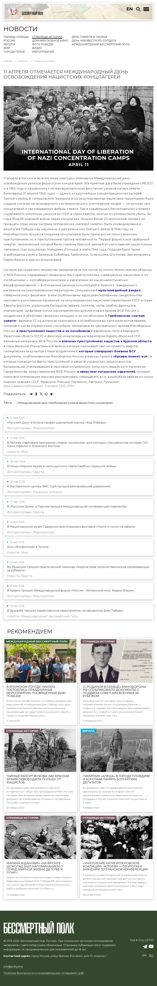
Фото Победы (42, 44)
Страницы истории (47, 37)
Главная (8, 61)
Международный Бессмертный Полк (101, 44)
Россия (9, 40)
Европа (9, 44)
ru (151, 955)
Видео (37, 48)
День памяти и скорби (89, 37)
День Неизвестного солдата (94, 40)
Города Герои (14, 52)
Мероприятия (43, 52)
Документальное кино (50, 40)
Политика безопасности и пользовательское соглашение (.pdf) (44, 973)
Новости (23, 61)
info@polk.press (13, 966)
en (129, 8)
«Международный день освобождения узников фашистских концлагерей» (65, 402)
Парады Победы (16, 37)
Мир (7, 48)
